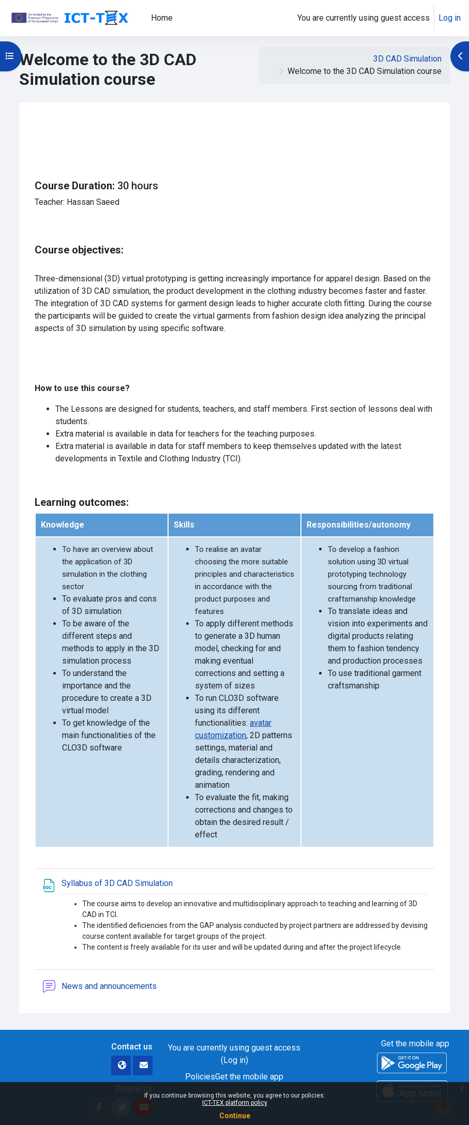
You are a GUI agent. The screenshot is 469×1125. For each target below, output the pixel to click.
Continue (234, 1116)
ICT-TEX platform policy (234, 1102)
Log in (449, 18)
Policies (200, 1077)
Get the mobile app (249, 1077)
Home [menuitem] (162, 18)
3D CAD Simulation (407, 59)
